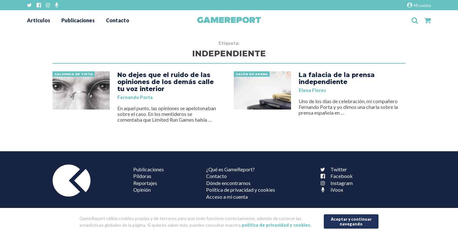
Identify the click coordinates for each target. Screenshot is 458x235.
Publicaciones (78, 20)
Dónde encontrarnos (228, 183)
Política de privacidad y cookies (240, 190)
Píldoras (142, 176)
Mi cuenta (419, 5)
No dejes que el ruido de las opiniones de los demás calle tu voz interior (165, 82)
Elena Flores (312, 90)
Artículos (38, 20)
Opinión (142, 190)
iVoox (330, 190)
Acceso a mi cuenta (227, 197)
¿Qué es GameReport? (230, 169)
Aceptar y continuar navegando (351, 221)
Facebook (335, 176)
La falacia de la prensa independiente (337, 78)
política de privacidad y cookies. (276, 225)
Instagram (335, 183)
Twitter (332, 169)
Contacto (117, 20)
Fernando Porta (135, 97)
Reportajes (145, 183)
